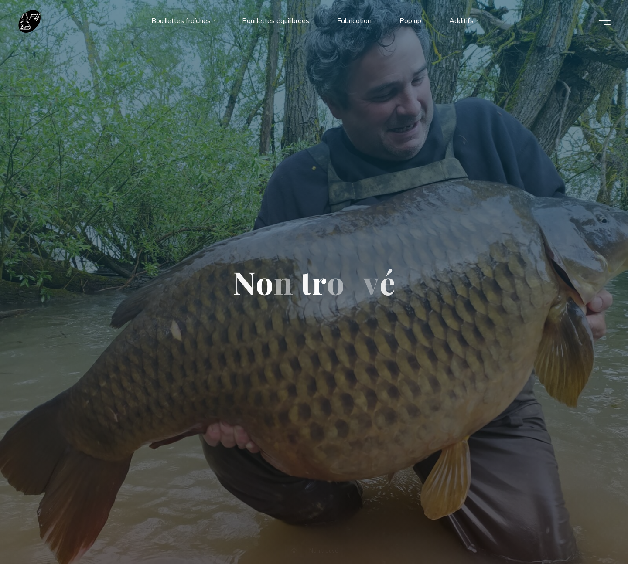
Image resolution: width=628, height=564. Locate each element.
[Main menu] (603, 21)
